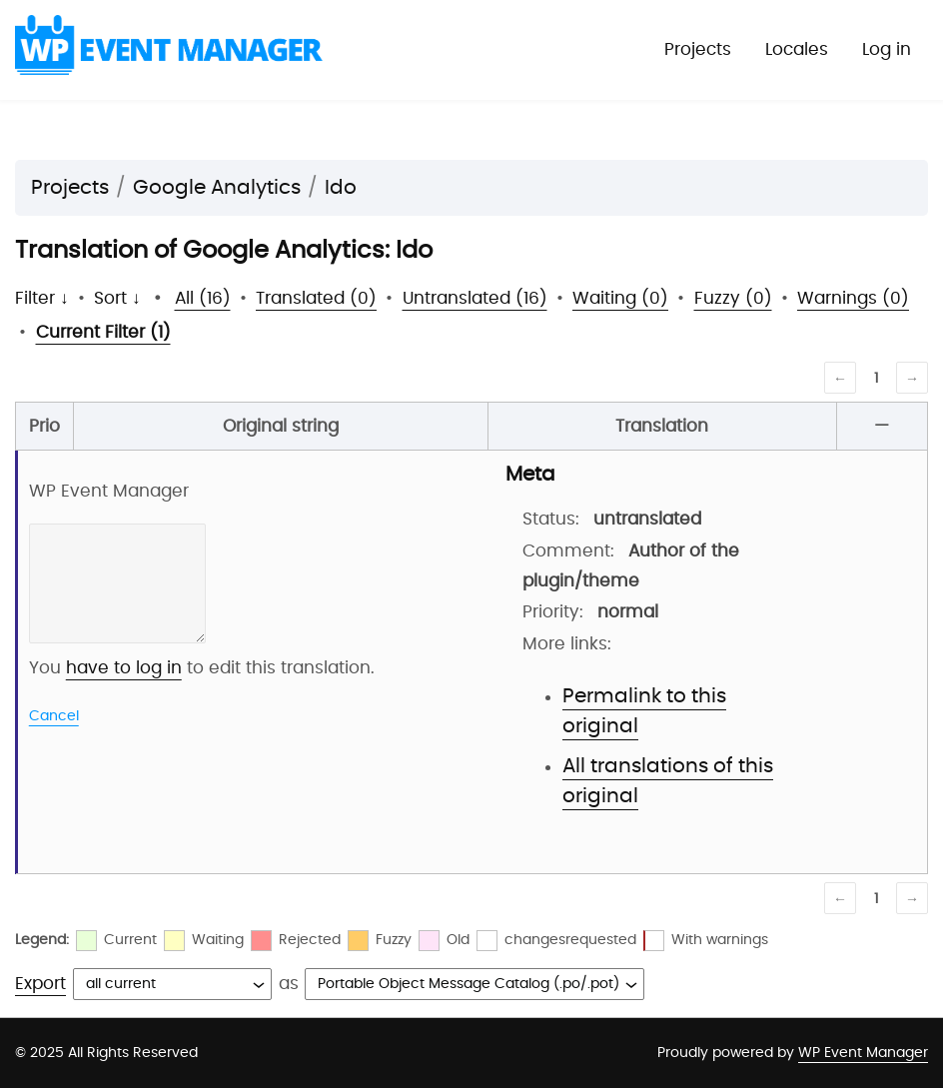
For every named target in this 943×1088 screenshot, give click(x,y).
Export (40, 983)
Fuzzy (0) (733, 298)
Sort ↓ (117, 298)
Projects (697, 49)
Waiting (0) (620, 298)
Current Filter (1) (103, 332)
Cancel (54, 716)
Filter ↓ (42, 298)
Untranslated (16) (475, 298)
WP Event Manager (863, 1053)
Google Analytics (217, 188)
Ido (341, 188)
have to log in (124, 667)
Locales (796, 49)
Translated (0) (316, 298)
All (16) (203, 298)
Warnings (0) (853, 298)
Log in (886, 49)
